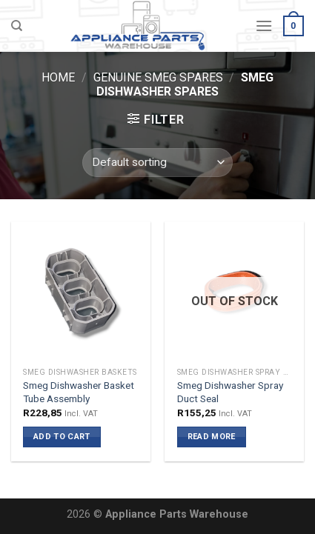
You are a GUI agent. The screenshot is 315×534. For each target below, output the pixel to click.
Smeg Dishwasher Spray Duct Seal (230, 391)
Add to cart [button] (61, 436)
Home (58, 77)
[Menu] (264, 25)
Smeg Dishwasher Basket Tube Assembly (78, 391)
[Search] (16, 26)
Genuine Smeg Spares (158, 77)
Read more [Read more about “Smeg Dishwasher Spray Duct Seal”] (212, 436)
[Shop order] (157, 162)
